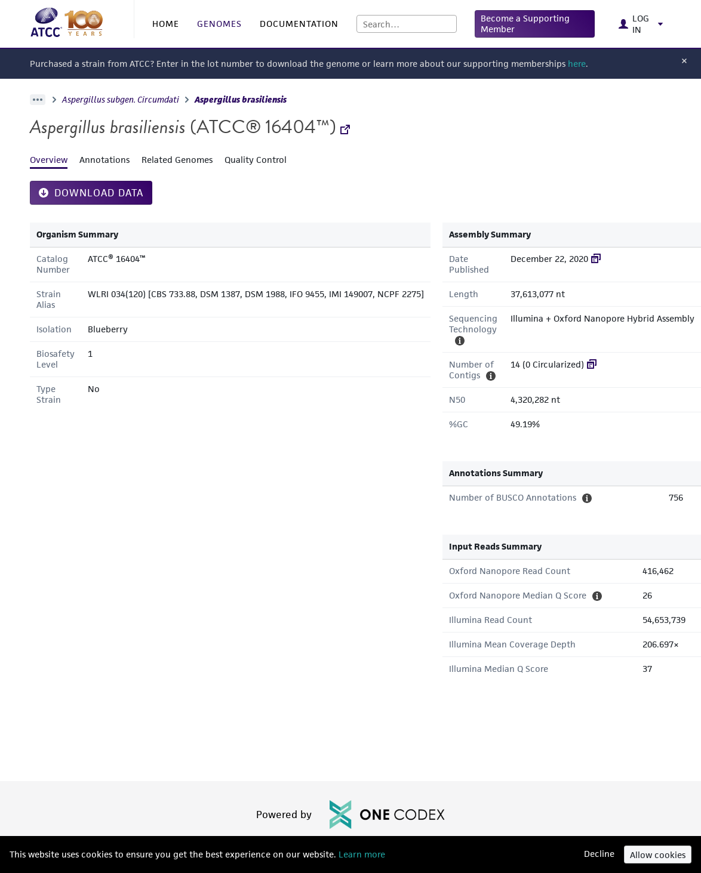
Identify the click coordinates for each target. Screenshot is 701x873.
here (577, 63)
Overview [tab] (48, 159)
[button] (535, 24)
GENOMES (219, 23)
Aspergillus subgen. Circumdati (120, 99)
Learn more (360, 854)
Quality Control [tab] (256, 159)
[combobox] (406, 24)
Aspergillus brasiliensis (241, 99)
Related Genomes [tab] (177, 159)
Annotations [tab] (104, 159)
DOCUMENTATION (299, 23)
